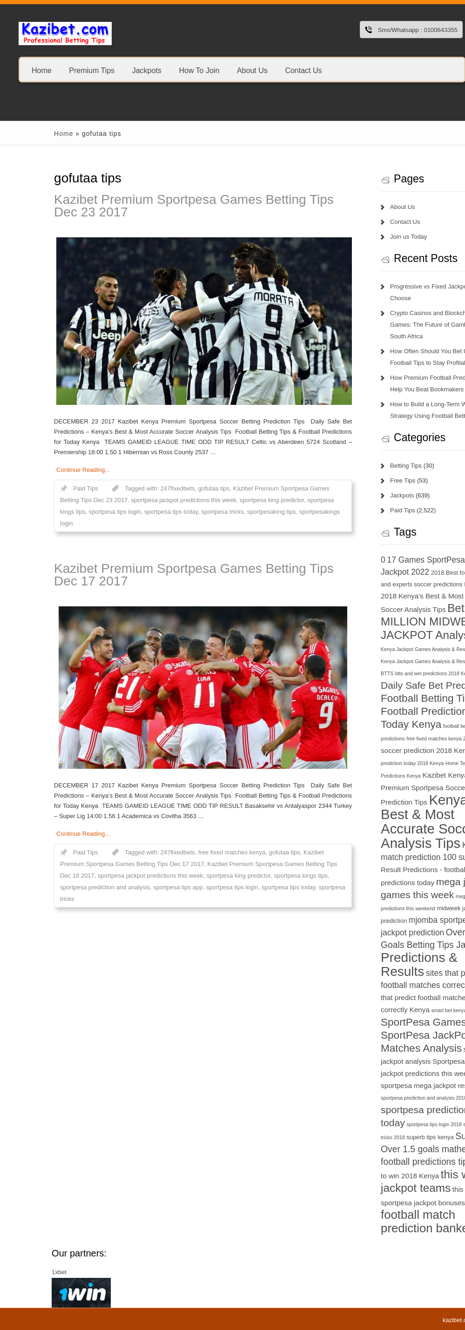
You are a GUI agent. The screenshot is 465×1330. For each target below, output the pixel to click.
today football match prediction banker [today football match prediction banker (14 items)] (395, 1215)
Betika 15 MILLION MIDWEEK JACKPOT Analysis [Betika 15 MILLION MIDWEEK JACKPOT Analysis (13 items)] (395, 621)
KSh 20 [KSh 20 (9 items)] (432, 845)
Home (42, 70)
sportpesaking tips (228, 511)
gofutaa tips (171, 488)
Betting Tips (363, 465)
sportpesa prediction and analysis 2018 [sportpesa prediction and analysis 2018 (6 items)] (381, 1098)
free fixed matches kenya (189, 852)
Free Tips (360, 480)
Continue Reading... (40, 469)
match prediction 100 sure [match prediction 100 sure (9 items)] (385, 857)
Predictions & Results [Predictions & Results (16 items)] (376, 964)
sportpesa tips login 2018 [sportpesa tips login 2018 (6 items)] (391, 1124)
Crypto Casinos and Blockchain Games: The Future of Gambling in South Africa (394, 324)
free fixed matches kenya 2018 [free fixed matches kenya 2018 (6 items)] (397, 738)
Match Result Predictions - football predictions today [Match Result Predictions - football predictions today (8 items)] (395, 870)
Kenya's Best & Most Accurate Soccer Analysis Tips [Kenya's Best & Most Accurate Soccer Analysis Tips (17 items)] (388, 821)
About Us (252, 70)
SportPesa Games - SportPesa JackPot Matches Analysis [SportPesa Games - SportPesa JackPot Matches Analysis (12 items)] (384, 1035)
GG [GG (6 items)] (437, 738)
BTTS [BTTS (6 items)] (344, 673)
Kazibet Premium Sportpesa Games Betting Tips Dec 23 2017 (151, 205)
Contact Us (303, 70)
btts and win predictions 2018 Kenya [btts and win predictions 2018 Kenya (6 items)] (392, 673)
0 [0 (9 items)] (340, 559)
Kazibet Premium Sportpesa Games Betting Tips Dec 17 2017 (151, 574)
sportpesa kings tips (258, 875)
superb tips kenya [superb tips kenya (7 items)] (387, 1137)
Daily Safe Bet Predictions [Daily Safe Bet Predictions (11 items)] (395, 685)
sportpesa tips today (128, 511)
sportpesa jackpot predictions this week (141, 500)
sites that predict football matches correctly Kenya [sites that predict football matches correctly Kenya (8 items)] (392, 997)
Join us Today (366, 236)
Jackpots (147, 70)
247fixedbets (135, 488)
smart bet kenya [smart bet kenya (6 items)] (406, 1010)
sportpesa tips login (72, 511)
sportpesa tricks (180, 511)
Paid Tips (43, 488)
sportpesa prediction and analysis (63, 887)
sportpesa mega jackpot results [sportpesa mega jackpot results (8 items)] (387, 1085)
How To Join (199, 70)
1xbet (16, 1272)
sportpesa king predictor (229, 500)
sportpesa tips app (135, 887)
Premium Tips (92, 70)
